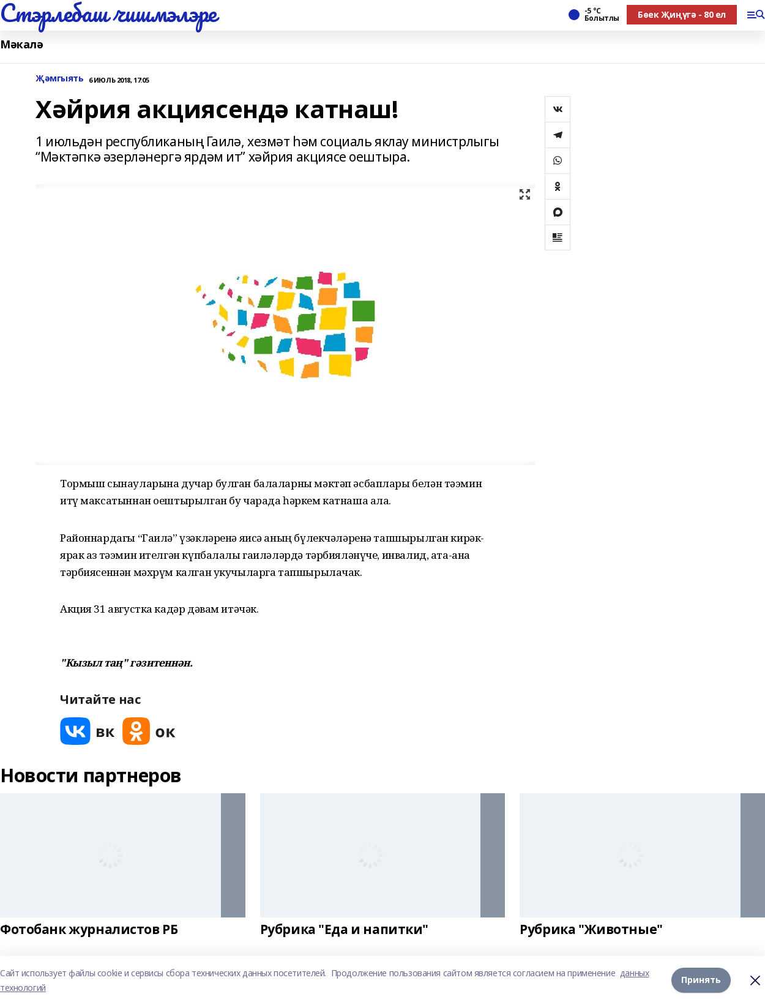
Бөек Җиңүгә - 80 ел (682, 14)
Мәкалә (21, 44)
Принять (701, 980)
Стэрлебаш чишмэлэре (108, 13)
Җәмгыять (59, 78)
